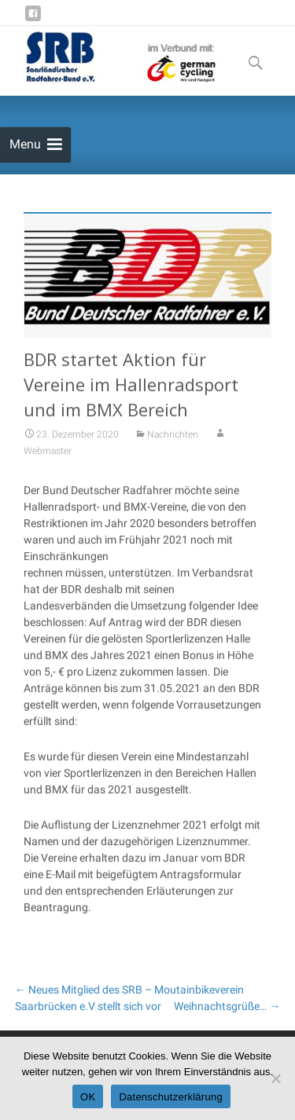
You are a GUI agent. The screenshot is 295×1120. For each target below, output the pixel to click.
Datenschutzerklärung (170, 1097)
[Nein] (275, 1078)
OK (87, 1097)
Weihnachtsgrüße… (227, 1006)
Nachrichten (172, 440)
